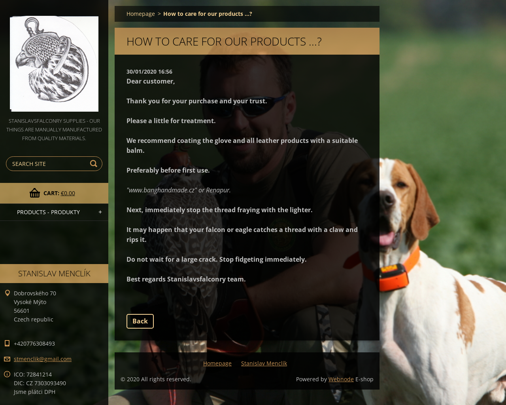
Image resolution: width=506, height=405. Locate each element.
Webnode (341, 379)
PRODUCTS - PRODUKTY (48, 212)
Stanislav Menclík (264, 363)
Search (95, 164)
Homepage (140, 13)
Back (140, 321)
